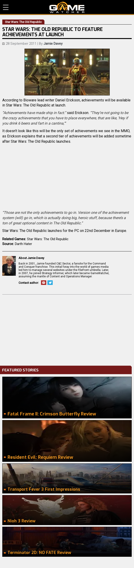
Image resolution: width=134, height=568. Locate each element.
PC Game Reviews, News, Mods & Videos (67, 7)
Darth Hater (23, 244)
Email (43, 282)
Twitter (50, 282)
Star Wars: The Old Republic (47, 239)
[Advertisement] (67, 329)
